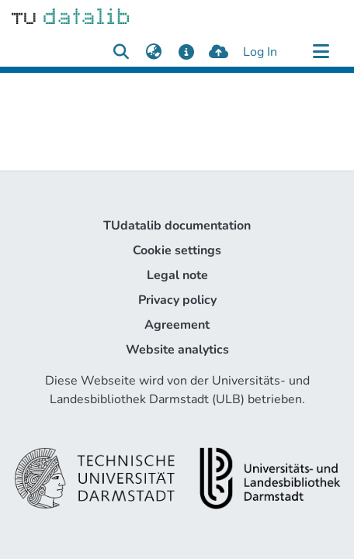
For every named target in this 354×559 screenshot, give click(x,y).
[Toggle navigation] (320, 52)
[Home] (70, 15)
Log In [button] (261, 51)
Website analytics (177, 349)
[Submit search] (120, 52)
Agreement (177, 324)
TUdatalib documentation (177, 225)
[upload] (218, 51)
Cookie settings (177, 250)
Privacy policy (177, 300)
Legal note (177, 275)
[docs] (186, 51)
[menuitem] (153, 52)
